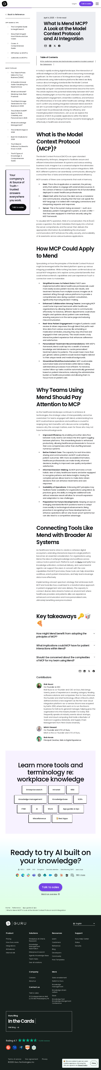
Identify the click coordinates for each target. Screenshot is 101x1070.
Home (7, 908)
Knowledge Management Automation (34, 946)
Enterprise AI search (37, 952)
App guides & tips (29, 908)
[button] (96, 4)
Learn (54, 939)
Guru (79, 562)
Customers (56, 942)
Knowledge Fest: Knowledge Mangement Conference (61, 1001)
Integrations (10, 946)
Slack (54, 996)
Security (78, 946)
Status (77, 942)
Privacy (44, 1059)
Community (56, 956)
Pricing (8, 939)
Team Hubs (33, 959)
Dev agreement (31, 1059)
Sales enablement (59, 978)
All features (10, 949)
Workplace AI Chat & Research (37, 940)
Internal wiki (10, 953)
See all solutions (35, 962)
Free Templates (58, 960)
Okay (94, 1063)
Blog (54, 949)
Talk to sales (86, 4)
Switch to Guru (57, 981)
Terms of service (14, 1059)
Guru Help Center (82, 939)
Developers (56, 953)
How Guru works (12, 942)
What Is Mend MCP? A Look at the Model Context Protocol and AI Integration (36, 910)
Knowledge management (57, 985)
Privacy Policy (82, 1065)
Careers (32, 978)
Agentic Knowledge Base (39, 955)
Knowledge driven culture (59, 991)
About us (32, 981)
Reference (16, 908)
